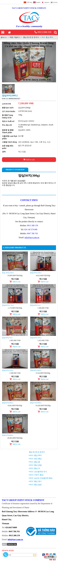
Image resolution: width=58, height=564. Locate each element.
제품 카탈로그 (14, 37)
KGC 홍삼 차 (35, 468)
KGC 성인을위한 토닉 (38, 472)
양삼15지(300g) (35, 403)
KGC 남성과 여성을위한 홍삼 (41, 478)
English (38, 2)
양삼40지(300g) (35, 370)
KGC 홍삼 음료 (36, 485)
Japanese (46, 2)
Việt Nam (29, 2)
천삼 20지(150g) (8, 273)
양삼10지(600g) (7, 435)
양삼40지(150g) (35, 338)
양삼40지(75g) (35, 305)
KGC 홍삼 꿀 (35, 462)
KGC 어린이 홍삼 (36, 475)
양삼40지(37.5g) (8, 305)
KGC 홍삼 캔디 (36, 481)
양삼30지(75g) (7, 338)
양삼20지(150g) (35, 273)
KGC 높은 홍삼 (36, 459)
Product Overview (15, 170)
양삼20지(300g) (7, 403)
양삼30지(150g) (7, 370)
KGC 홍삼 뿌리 (47, 37)
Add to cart (29, 159)
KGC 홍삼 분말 (36, 465)
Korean (55, 2)
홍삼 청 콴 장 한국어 (31, 37)
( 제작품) (50, 557)
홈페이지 (4, 37)
